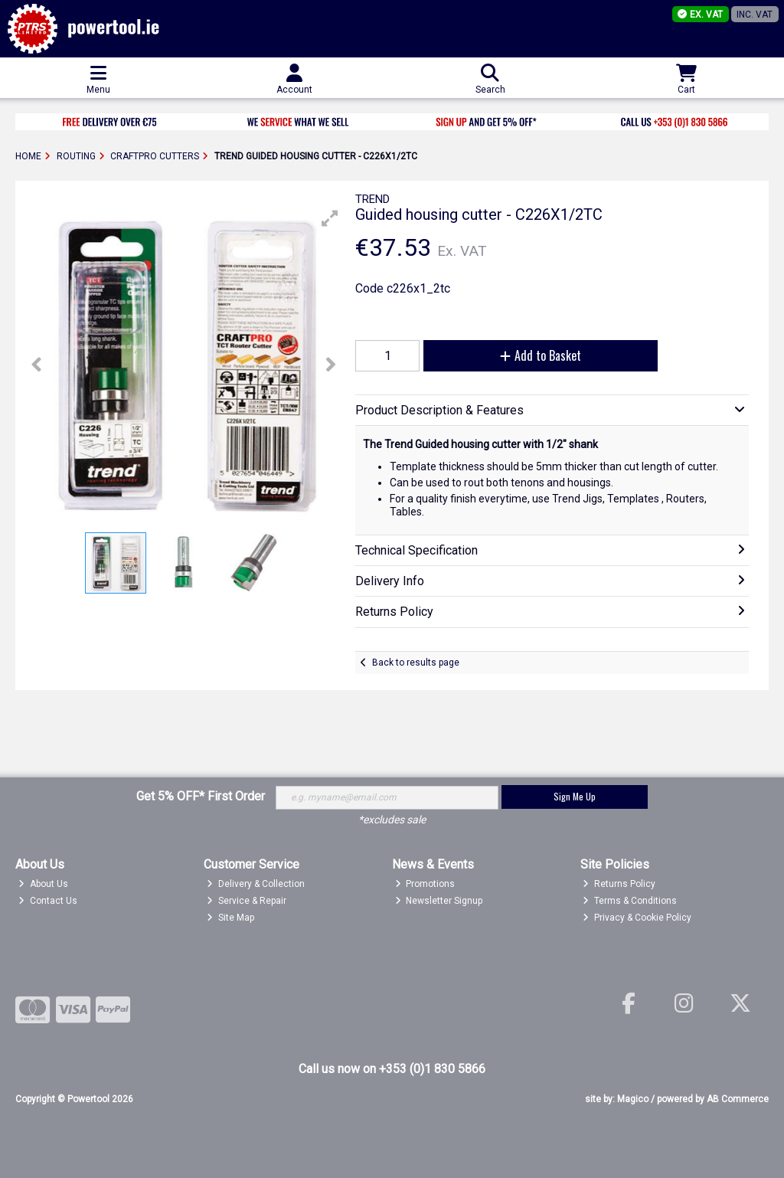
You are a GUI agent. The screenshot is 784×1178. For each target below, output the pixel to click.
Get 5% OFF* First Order (200, 796)
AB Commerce (738, 1099)
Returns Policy (619, 884)
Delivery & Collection (256, 884)
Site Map (230, 917)
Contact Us (47, 900)
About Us (43, 884)
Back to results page (415, 662)
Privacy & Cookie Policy (637, 917)
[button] (330, 218)
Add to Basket (540, 355)
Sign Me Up (575, 796)
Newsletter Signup (439, 900)
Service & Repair (246, 900)
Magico (632, 1099)
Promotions (425, 884)
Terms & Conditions (630, 900)
